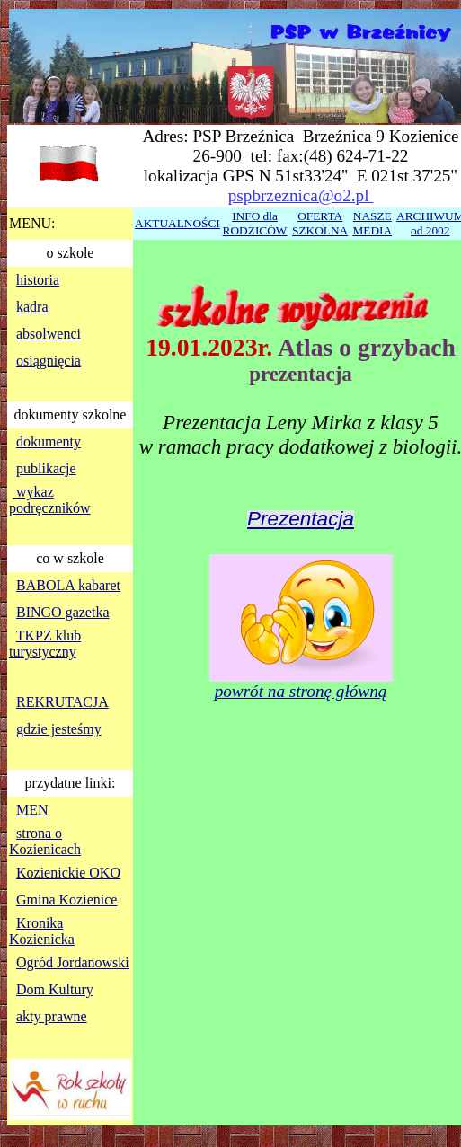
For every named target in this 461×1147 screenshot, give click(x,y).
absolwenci (48, 333)
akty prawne (51, 1016)
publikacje (46, 468)
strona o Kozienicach (45, 841)
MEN (32, 809)
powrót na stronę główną (301, 691)
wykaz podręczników (50, 500)
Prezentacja (300, 518)
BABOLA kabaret (68, 585)
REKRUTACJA (62, 702)
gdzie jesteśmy (59, 729)
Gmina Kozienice (66, 899)
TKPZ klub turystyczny (45, 643)
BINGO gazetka (63, 612)
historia (37, 279)
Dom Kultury (54, 989)
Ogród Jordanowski (72, 962)
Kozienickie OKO (68, 872)
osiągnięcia (48, 360)
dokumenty (48, 441)
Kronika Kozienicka (42, 931)
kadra (32, 306)
